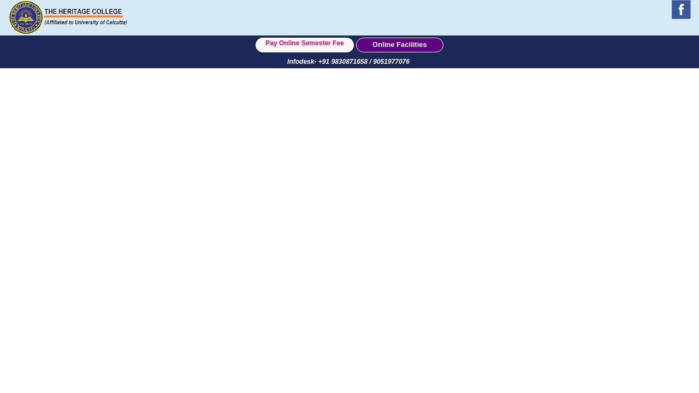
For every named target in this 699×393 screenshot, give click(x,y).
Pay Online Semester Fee (304, 43)
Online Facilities (399, 44)
